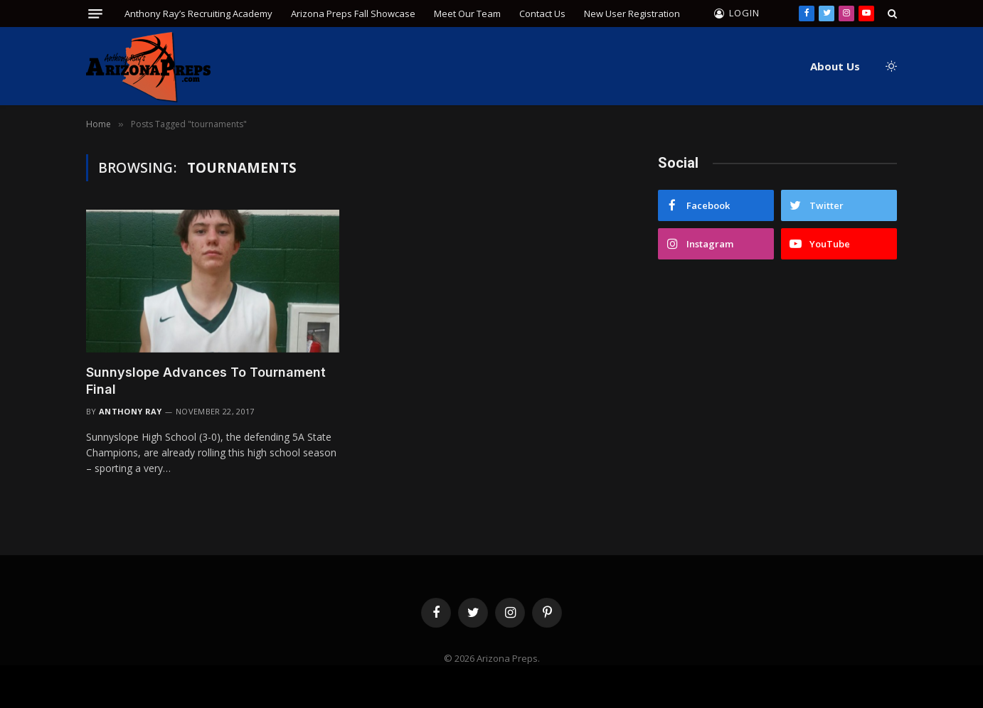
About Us (835, 66)
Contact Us (542, 13)
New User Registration (632, 13)
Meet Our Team (467, 13)
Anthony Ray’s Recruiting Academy (198, 13)
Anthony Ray (130, 411)
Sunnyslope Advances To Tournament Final (206, 381)
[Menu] (95, 14)
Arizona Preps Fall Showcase (353, 13)
